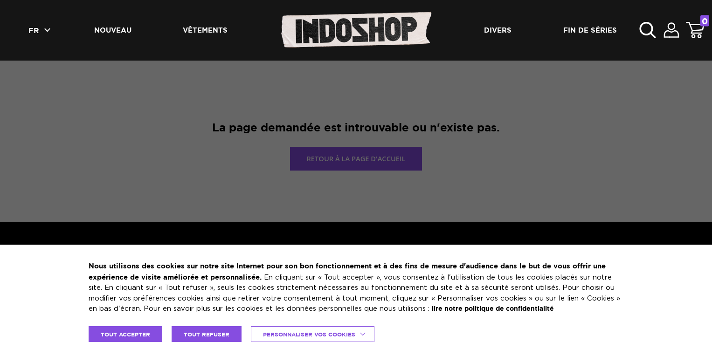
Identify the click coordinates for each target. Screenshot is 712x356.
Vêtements (205, 30)
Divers (498, 30)
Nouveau (112, 30)
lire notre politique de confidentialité (498, 308)
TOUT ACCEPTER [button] (127, 333)
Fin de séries (590, 30)
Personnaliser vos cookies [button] (319, 333)
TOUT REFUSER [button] (211, 333)
